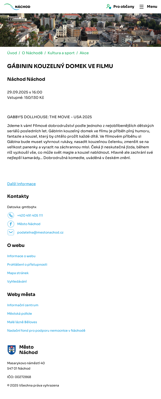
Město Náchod (28, 224)
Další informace (21, 184)
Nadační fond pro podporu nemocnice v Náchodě (46, 331)
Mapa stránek (18, 273)
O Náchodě (32, 53)
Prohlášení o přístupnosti (27, 265)
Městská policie (19, 314)
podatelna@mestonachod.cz (40, 232)
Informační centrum (22, 305)
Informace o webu (21, 256)
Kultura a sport (61, 53)
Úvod (12, 53)
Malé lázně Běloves (22, 322)
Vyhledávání (17, 281)
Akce (84, 53)
